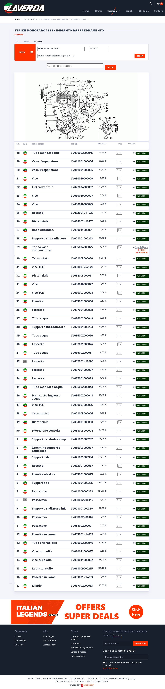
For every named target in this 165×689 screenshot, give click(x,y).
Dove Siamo (20, 640)
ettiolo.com (87, 684)
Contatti (158, 10)
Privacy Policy (49, 640)
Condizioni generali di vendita (81, 638)
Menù (22, 52)
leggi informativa (110, 668)
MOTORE (38, 41)
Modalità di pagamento (82, 647)
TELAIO (27, 41)
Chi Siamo (144, 10)
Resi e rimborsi (78, 656)
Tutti (17, 41)
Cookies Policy (49, 644)
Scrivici (117, 635)
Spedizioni (75, 643)
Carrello (130, 10)
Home (86, 10)
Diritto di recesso (79, 651)
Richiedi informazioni (141, 251)
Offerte (98, 10)
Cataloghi (112, 10)
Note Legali (48, 636)
